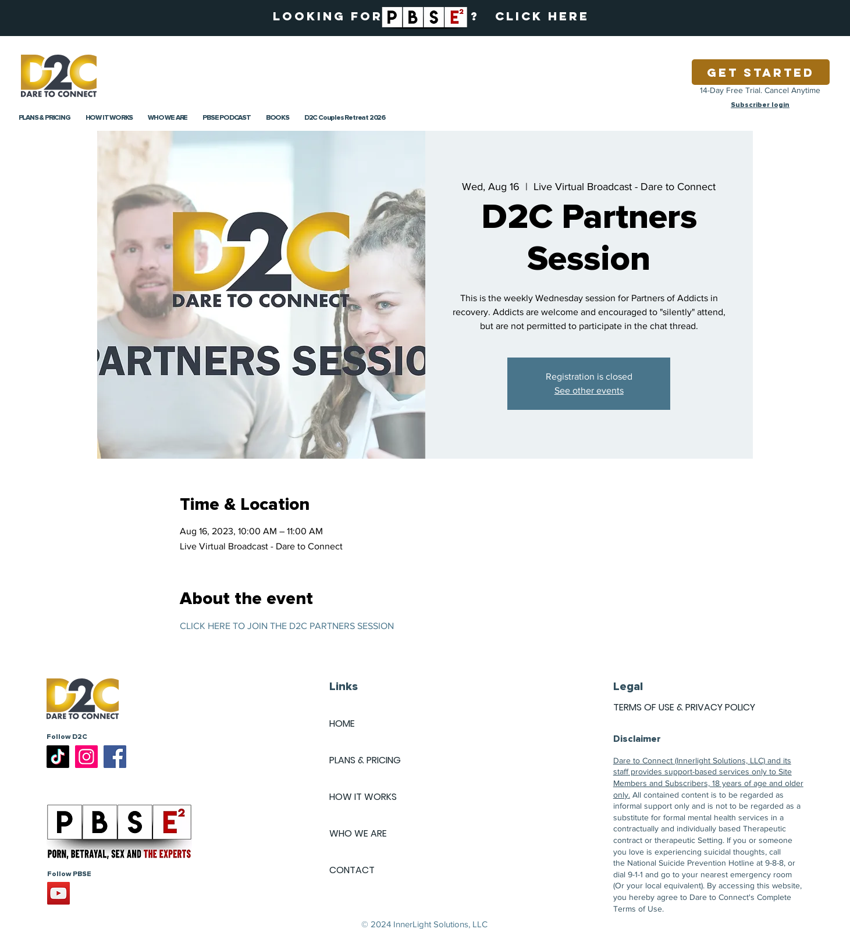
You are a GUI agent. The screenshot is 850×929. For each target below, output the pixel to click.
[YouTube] (58, 893)
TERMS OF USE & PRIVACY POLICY (684, 707)
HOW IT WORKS (363, 796)
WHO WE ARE (358, 833)
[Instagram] (86, 756)
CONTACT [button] (352, 870)
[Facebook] (115, 756)
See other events (589, 390)
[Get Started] (761, 72)
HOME (342, 723)
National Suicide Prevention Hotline (690, 862)
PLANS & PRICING (365, 760)
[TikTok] (58, 756)
